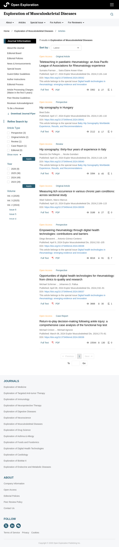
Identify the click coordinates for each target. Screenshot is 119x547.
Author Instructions (16, 79)
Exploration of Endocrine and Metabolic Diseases (27, 467)
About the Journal (15, 48)
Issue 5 (12, 214)
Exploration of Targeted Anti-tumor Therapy (24, 393)
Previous (68, 356)
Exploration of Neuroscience (17, 417)
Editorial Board (14, 53)
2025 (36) (15, 173)
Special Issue (37, 22)
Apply (29, 159)
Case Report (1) (19, 146)
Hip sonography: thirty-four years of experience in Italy (72, 149)
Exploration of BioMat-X (15, 460)
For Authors (56, 22)
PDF (57, 89)
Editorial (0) (16, 150)
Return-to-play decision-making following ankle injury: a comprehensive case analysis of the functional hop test (73, 323)
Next (88, 356)
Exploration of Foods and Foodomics (21, 442)
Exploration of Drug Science (17, 430)
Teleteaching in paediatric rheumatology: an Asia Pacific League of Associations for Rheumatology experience (73, 63)
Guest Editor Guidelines (18, 74)
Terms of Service (12, 532)
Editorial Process (15, 84)
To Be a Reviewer (15, 108)
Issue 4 (12, 219)
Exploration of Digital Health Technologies (24, 448)
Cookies (35, 532)
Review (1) (16, 141)
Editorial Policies (15, 58)
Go (84, 363)
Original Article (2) (19, 137)
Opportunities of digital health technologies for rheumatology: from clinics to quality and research (76, 277)
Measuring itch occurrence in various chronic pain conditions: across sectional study (77, 193)
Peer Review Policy (13, 502)
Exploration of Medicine (15, 387)
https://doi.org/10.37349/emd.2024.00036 (64, 337)
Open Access (10, 489)
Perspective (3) (18, 133)
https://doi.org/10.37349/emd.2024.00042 (64, 78)
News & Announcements (19, 63)
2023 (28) (15, 182)
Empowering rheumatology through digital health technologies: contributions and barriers (69, 232)
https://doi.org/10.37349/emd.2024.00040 (64, 161)
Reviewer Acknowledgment (20, 103)
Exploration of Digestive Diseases (20, 411)
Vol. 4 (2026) (13, 196)
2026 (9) (15, 169)
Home (6, 31)
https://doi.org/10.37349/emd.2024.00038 (64, 246)
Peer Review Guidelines (18, 98)
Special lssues (14, 69)
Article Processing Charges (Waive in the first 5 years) (20, 91)
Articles (22, 22)
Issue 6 (12, 209)
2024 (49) (15, 177)
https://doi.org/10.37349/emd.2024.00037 (64, 291)
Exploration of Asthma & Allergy (19, 436)
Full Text (45, 89)
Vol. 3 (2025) (13, 200)
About (10, 22)
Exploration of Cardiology (16, 454)
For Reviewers (76, 22)
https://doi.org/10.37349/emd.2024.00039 (64, 207)
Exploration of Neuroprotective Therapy (22, 405)
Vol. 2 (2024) (13, 205)
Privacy (25, 532)
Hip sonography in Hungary (56, 107)
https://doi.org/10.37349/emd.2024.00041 (64, 119)
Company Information (14, 483)
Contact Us (9, 508)
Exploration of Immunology (16, 399)
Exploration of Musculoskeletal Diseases (40, 13)
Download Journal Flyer (23, 113)
